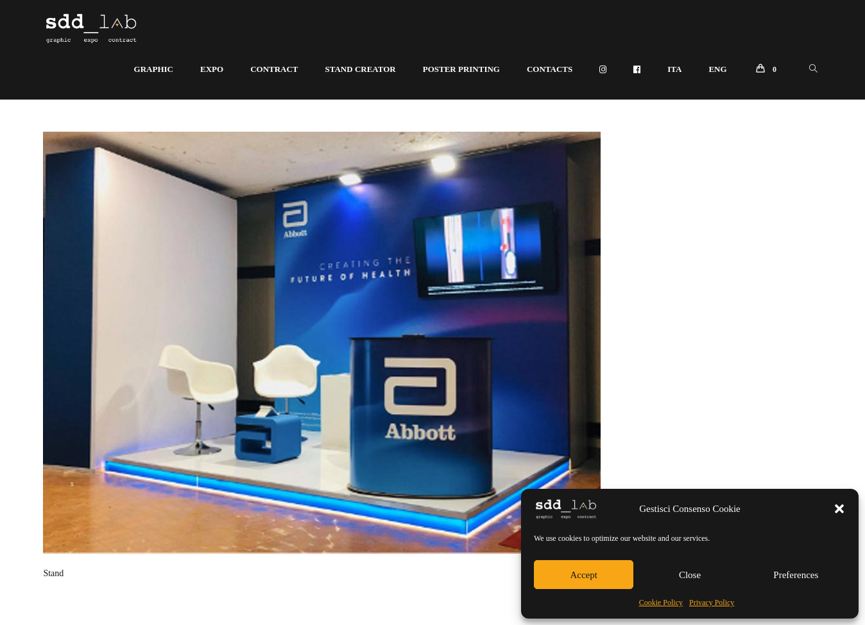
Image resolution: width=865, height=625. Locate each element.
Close (690, 575)
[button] (839, 508)
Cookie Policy (661, 602)
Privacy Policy (711, 602)
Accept (583, 575)
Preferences (795, 575)
